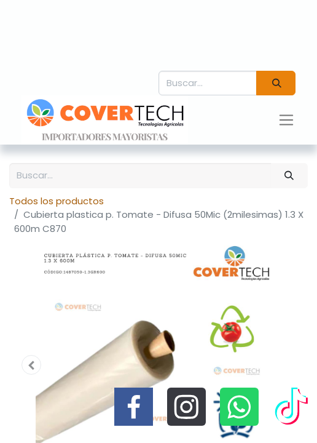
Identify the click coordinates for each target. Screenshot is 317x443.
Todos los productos (56, 200)
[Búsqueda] (275, 83)
